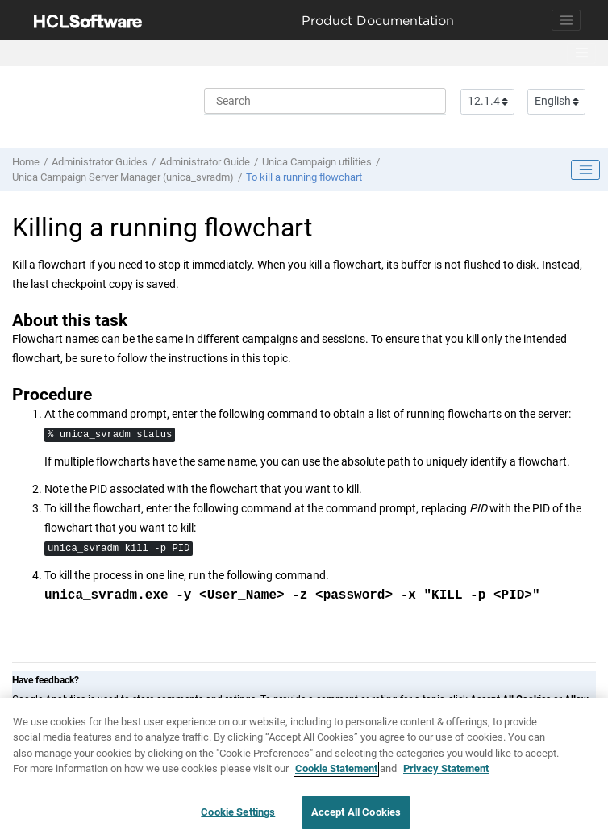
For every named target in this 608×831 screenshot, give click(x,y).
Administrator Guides (100, 162)
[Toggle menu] (581, 53)
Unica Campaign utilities (317, 162)
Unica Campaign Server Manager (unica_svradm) (123, 177)
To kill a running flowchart (304, 177)
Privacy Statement (446, 776)
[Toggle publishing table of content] (585, 170)
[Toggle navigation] (566, 20)
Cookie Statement (336, 776)
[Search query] (325, 101)
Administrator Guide (205, 162)
